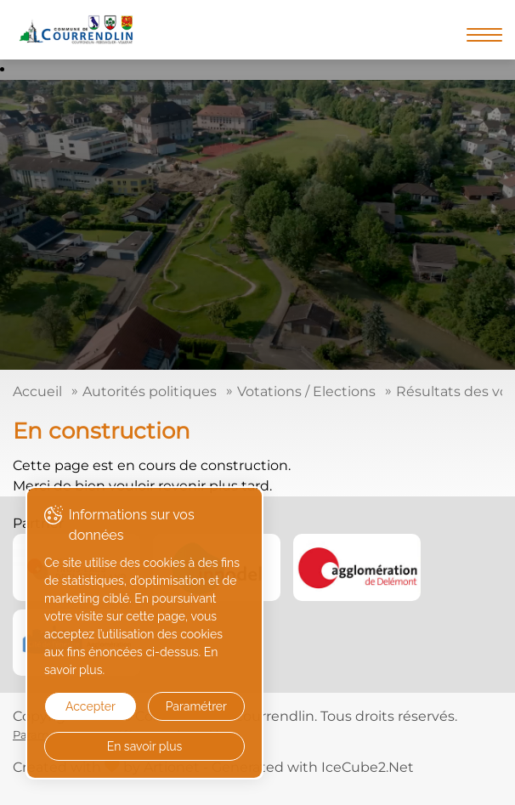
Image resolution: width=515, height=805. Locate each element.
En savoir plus (145, 746)
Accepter (90, 706)
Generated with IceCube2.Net (313, 767)
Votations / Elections (306, 391)
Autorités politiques (149, 391)
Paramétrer (196, 706)
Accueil (37, 391)
